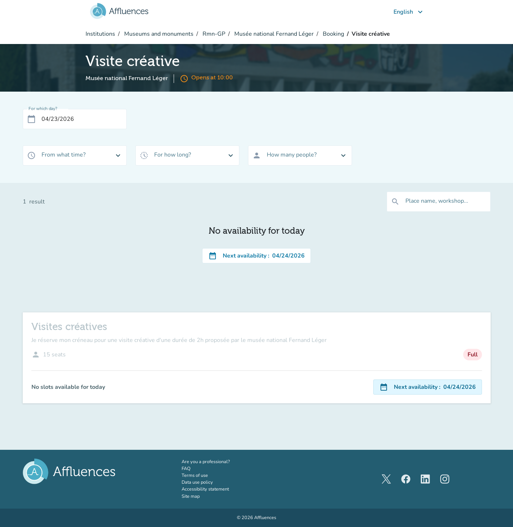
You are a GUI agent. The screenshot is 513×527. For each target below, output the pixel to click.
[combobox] (75, 155)
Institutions (100, 34)
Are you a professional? (215, 461)
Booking (332, 34)
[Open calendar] (31, 119)
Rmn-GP (213, 34)
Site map (191, 496)
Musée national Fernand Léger (273, 34)
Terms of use (195, 475)
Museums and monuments (158, 34)
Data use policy (197, 482)
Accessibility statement (205, 489)
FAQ (186, 468)
